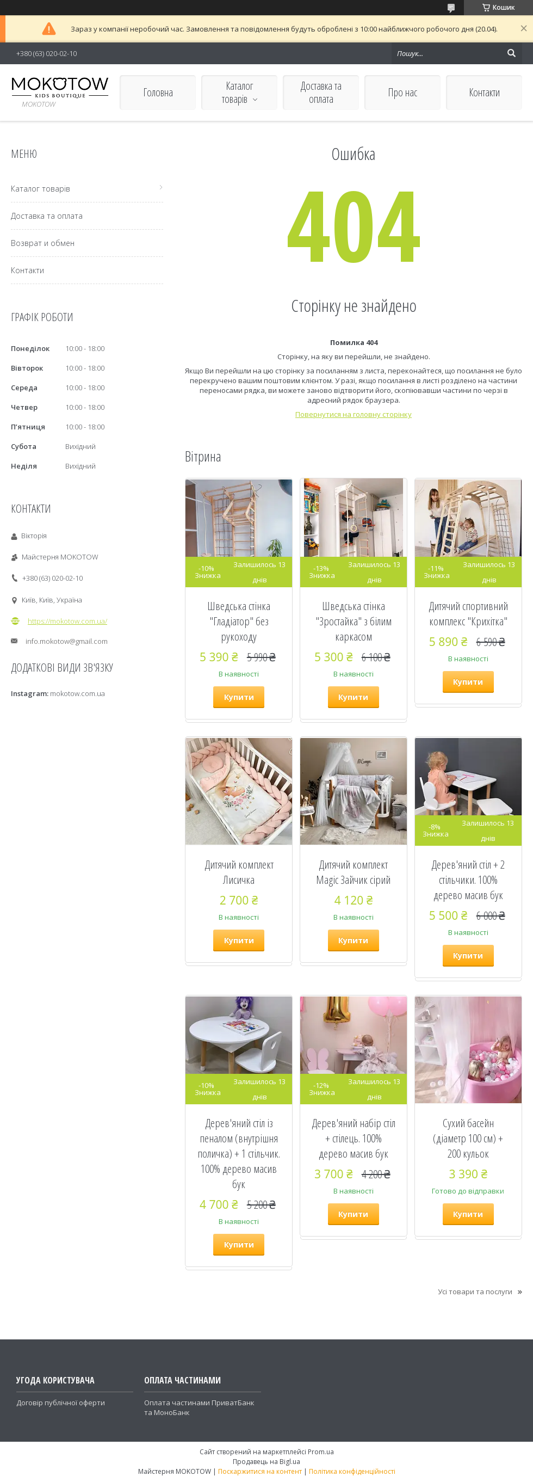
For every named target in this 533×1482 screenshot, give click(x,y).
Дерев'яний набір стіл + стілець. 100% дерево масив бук (353, 1138)
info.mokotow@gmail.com (67, 641)
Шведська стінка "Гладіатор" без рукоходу (238, 621)
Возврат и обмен (43, 243)
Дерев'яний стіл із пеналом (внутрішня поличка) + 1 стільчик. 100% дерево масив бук (238, 1153)
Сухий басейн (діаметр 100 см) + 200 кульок (468, 1138)
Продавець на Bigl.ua (266, 1461)
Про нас (402, 92)
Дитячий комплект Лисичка (239, 872)
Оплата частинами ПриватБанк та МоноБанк (199, 1407)
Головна (158, 92)
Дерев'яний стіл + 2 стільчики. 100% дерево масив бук (468, 879)
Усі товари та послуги (475, 1291)
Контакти (484, 92)
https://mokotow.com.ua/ (67, 621)
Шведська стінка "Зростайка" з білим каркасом (353, 621)
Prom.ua (321, 1451)
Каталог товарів (237, 92)
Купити (239, 697)
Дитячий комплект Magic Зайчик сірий (353, 872)
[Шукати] (511, 53)
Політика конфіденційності (352, 1471)
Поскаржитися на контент (260, 1471)
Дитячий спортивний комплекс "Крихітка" (468, 613)
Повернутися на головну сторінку (353, 414)
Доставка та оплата (321, 92)
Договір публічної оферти (60, 1402)
